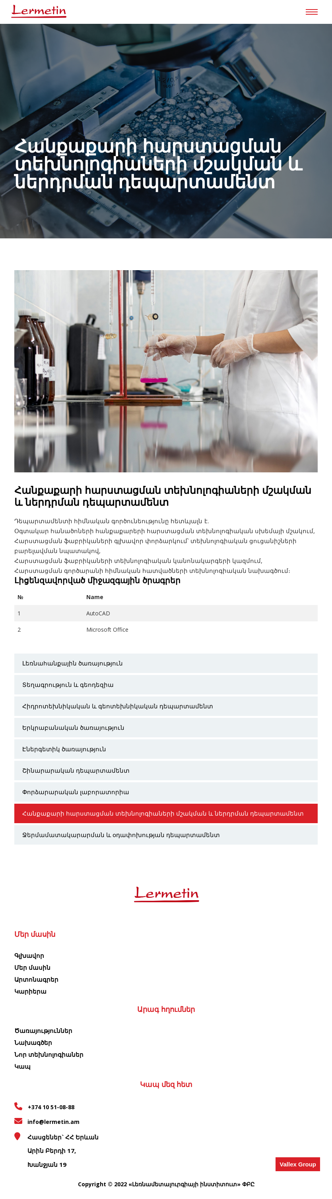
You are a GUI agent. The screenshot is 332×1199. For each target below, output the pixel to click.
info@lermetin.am (53, 1122)
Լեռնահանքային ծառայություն (72, 663)
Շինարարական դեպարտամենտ (76, 770)
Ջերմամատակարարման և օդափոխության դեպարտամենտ (121, 835)
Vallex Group (298, 1164)
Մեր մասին (32, 967)
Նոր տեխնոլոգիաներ (48, 1054)
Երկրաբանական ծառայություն (73, 727)
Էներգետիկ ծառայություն (64, 749)
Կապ (22, 1066)
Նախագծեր (33, 1042)
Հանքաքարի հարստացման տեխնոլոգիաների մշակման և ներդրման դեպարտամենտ (163, 813)
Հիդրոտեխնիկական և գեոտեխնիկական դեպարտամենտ (117, 706)
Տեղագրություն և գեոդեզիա (68, 684)
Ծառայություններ (43, 1031)
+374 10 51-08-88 (50, 1107)
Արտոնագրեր (36, 979)
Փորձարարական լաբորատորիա (75, 792)
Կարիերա (30, 991)
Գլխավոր (29, 955)
